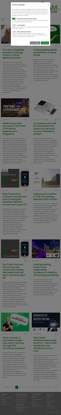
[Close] (48, 4)
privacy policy (15, 13)
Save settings (35, 43)
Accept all (45, 43)
